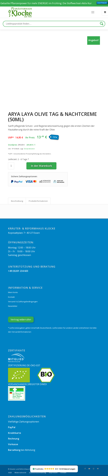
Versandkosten (29, 149)
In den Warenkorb (41, 165)
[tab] (17, 201)
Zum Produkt (102, 3)
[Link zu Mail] (98, 469)
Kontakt (11, 297)
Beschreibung (17, 201)
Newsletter (12, 306)
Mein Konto (13, 292)
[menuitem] (10, 472)
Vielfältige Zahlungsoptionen (23, 421)
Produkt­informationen (38, 201)
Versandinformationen (21, 332)
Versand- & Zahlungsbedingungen (23, 301)
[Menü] (92, 12)
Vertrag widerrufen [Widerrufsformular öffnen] (21, 319)
